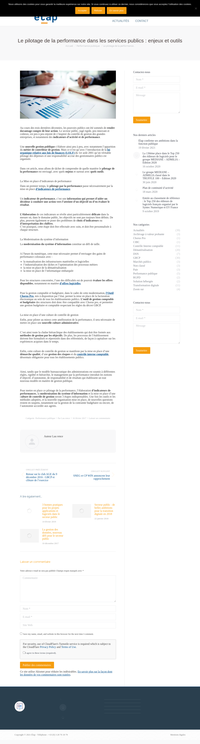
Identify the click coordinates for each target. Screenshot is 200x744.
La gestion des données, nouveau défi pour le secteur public (52, 534)
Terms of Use (68, 647)
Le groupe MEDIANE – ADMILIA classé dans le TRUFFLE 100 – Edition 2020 (159, 175)
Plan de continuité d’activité (158, 187)
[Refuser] (195, 8)
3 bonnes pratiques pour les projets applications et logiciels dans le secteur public (52, 510)
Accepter (82, 10)
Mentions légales (177, 734)
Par (64, 418)
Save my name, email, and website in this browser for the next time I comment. (58, 634)
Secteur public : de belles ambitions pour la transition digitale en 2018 (105, 509)
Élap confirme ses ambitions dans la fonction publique (158, 142)
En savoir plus (117, 10)
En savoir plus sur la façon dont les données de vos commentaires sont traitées (66, 673)
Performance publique (45, 418)
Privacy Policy (48, 647)
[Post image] (29, 511)
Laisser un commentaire (99, 418)
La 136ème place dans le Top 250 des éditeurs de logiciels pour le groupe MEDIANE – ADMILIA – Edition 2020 (161, 158)
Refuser (98, 10)
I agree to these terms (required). (39, 653)
